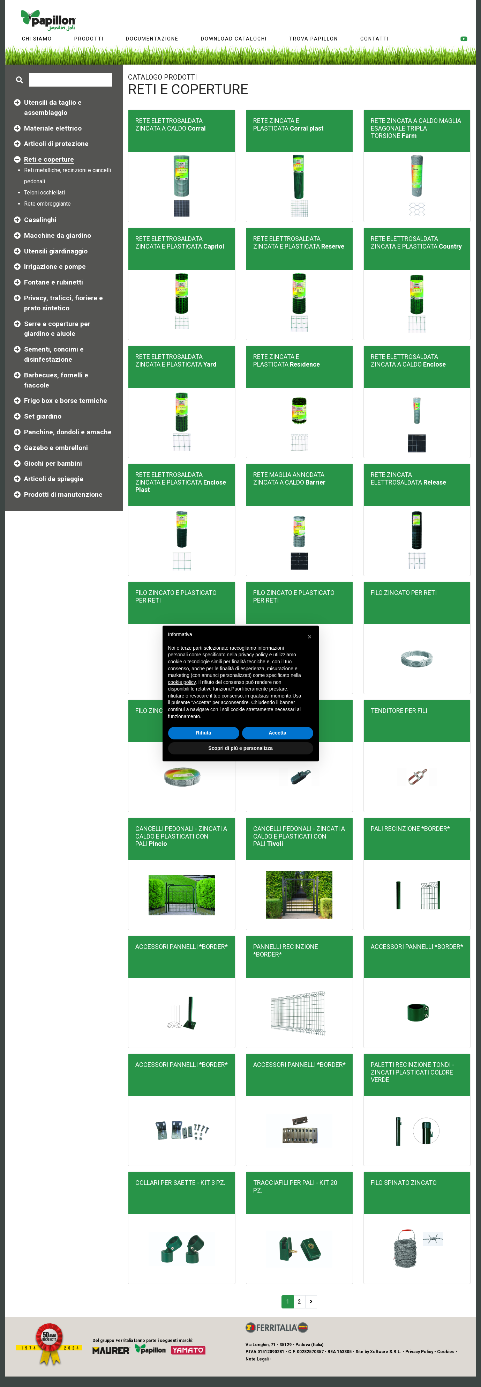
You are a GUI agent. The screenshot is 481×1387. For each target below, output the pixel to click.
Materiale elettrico (53, 128)
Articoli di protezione (56, 144)
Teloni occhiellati (44, 192)
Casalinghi (40, 220)
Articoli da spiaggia (53, 479)
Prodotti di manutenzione (63, 494)
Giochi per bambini (53, 463)
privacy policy (253, 654)
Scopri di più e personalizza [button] (240, 748)
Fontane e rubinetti (53, 282)
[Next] (311, 1301)
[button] (309, 636)
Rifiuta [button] (203, 733)
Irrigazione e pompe (55, 267)
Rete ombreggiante (47, 203)
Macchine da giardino (57, 235)
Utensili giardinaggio (56, 251)
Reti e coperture (49, 159)
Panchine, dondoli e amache (68, 432)
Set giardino (42, 416)
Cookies (445, 1351)
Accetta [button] (277, 733)
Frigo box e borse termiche (65, 401)
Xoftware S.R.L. (385, 1351)
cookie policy (182, 682)
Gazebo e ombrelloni (56, 448)
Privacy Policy (419, 1351)
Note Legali (257, 1359)
